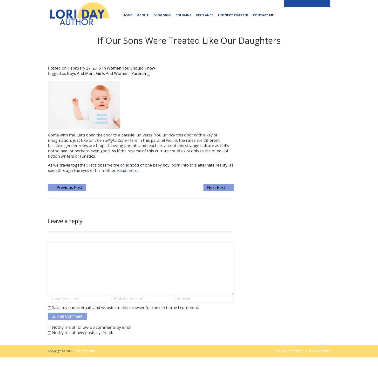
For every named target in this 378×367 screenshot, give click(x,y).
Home (127, 15)
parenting (140, 73)
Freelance (204, 15)
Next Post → (218, 187)
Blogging (162, 15)
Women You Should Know (131, 68)
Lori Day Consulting (288, 361)
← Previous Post (67, 187)
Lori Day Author (85, 361)
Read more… (129, 170)
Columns (183, 15)
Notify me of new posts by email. (82, 342)
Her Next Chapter (233, 15)
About (143, 15)
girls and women (112, 73)
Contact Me (263, 15)
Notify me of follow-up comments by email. (92, 337)
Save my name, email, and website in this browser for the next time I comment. (125, 317)
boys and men (80, 73)
